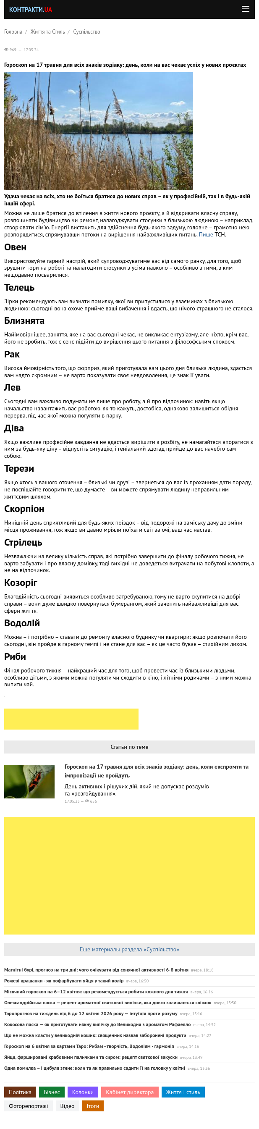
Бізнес (52, 1092)
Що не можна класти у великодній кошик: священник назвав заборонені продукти (95, 1035)
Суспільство (86, 31)
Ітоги (93, 1106)
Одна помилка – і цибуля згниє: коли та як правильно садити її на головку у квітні (94, 1068)
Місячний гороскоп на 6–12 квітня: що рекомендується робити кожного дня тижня (96, 991)
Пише (207, 234)
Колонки (83, 1092)
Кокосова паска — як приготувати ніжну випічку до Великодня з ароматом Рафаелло (97, 1024)
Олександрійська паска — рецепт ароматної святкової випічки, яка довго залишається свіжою (107, 1002)
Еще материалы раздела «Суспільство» (129, 949)
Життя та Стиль (48, 31)
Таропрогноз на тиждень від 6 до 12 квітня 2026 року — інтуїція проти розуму (90, 1013)
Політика (20, 1092)
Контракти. (30, 9)
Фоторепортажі (28, 1106)
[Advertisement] (71, 719)
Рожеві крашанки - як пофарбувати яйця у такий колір (64, 980)
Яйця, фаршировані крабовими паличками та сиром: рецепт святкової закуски (91, 1057)
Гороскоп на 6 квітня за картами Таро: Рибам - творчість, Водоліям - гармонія (89, 1046)
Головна (13, 31)
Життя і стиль (183, 1092)
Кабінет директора (130, 1092)
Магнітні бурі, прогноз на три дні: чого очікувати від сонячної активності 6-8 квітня (96, 969)
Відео (67, 1106)
